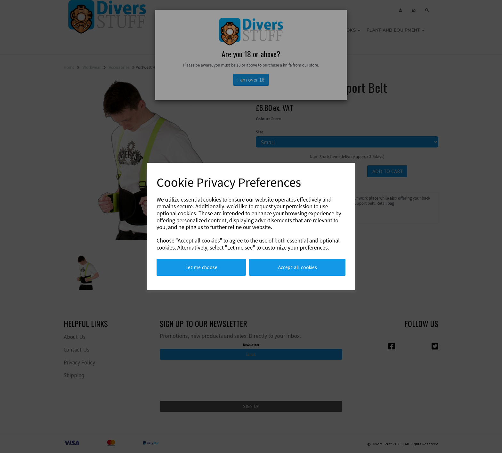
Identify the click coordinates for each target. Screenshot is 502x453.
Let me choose (201, 267)
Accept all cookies (297, 267)
